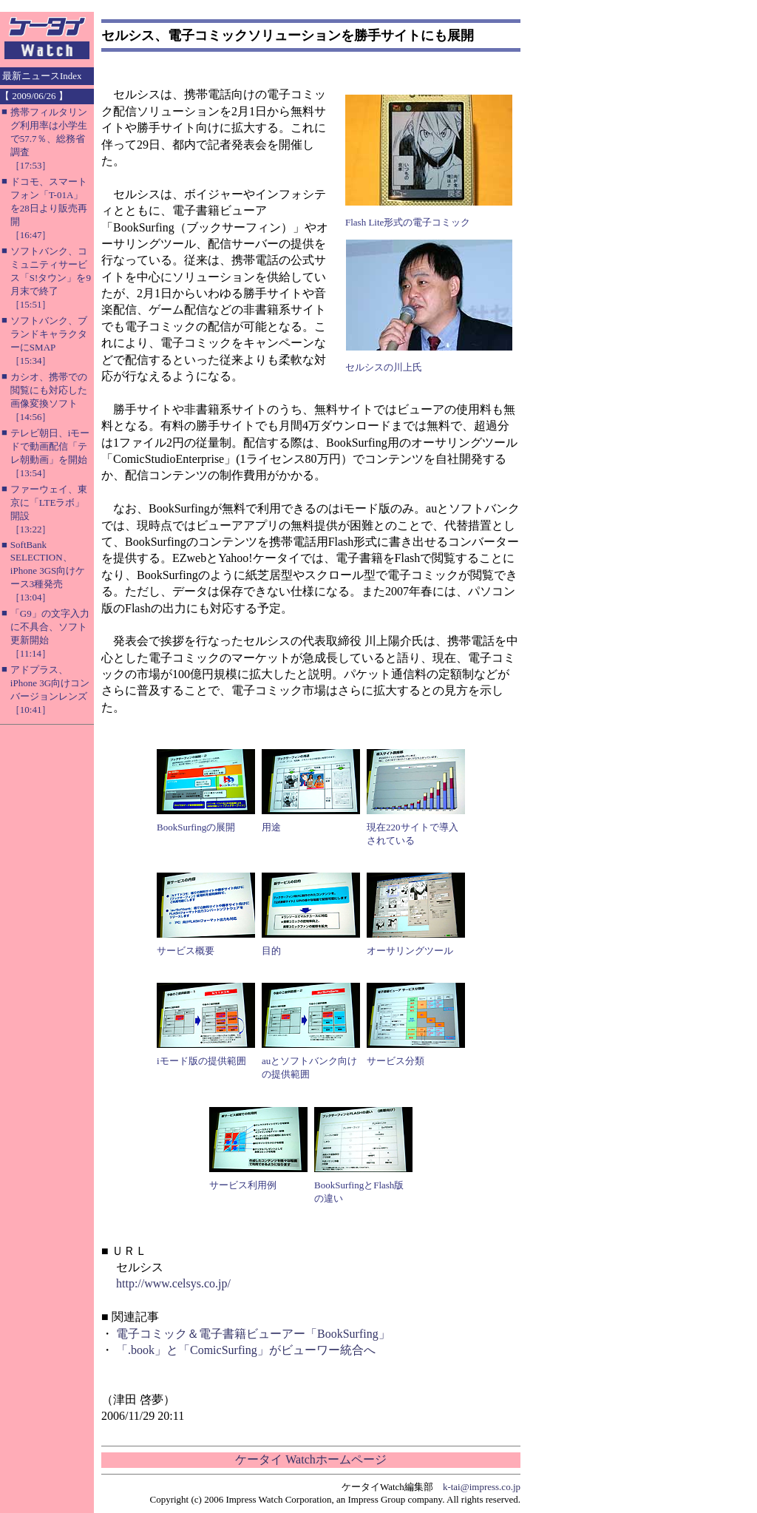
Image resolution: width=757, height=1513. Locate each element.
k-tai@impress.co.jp (481, 1486)
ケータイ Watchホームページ (310, 1459)
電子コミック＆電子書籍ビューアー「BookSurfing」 (253, 1333)
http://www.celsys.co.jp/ (173, 1283)
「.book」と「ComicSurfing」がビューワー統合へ (246, 1350)
